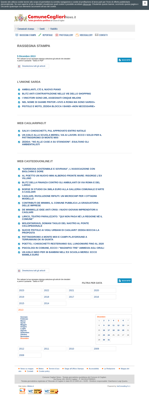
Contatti (30, 371)
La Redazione (109, 369)
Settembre (24, 332)
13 (123, 325)
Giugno (23, 327)
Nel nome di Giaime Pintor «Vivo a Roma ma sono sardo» (58, 102)
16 (104, 330)
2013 (20, 310)
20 (123, 330)
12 (118, 325)
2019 (21, 297)
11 (114, 325)
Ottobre (23, 334)
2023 (21, 290)
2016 (96, 297)
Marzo (23, 321)
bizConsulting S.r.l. (124, 386)
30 (104, 340)
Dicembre (24, 338)
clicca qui (87, 4)
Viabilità (53, 28)
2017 (71, 297)
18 (114, 330)
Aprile (23, 323)
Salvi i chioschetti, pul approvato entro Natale (54, 130)
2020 (96, 290)
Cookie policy (44, 371)
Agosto (23, 331)
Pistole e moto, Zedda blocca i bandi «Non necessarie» (58, 106)
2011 (46, 348)
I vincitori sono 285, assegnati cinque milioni (51, 98)
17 (109, 330)
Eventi (42, 28)
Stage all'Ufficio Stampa (74, 369)
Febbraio (24, 319)
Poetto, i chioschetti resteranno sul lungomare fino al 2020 (63, 243)
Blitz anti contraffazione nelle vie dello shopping (56, 93)
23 (104, 335)
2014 (46, 303)
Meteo (41, 369)
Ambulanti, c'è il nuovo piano (41, 89)
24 (109, 335)
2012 (21, 348)
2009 (96, 348)
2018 (46, 297)
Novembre (24, 336)
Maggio (23, 325)
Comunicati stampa (25, 28)
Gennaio (24, 317)
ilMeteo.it (30, 386)
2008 (21, 355)
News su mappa (26, 369)
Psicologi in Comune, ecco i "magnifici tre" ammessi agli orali (63, 248)
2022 (46, 290)
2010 (71, 348)
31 (109, 340)
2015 (21, 303)
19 (118, 330)
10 (109, 325)
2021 (71, 290)
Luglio (23, 329)
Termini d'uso (54, 369)
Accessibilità (94, 369)
